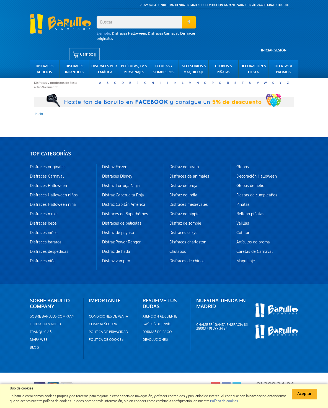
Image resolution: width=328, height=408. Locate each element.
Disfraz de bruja (183, 185)
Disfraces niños (44, 232)
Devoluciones (155, 339)
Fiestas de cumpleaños (256, 195)
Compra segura (103, 324)
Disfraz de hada (116, 251)
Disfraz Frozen (114, 167)
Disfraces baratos (45, 242)
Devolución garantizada (224, 5)
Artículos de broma (253, 242)
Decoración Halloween (256, 176)
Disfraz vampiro (116, 261)
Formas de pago (157, 332)
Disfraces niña (43, 261)
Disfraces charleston (187, 242)
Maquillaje (245, 261)
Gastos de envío (157, 324)
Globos (242, 167)
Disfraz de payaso (118, 232)
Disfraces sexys (183, 232)
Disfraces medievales (188, 204)
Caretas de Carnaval (254, 251)
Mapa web (39, 339)
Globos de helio (250, 185)
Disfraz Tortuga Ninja (121, 185)
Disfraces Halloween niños (54, 195)
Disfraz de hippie (184, 214)
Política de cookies (106, 339)
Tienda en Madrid (45, 324)
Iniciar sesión (273, 50)
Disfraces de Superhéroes (125, 214)
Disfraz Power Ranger (121, 242)
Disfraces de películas (121, 223)
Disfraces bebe (43, 223)
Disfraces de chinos (187, 261)
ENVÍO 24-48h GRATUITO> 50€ (268, 5)
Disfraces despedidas (49, 251)
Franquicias (40, 332)
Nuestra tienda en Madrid (181, 5)
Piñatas (243, 204)
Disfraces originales (48, 167)
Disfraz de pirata (184, 167)
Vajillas (242, 223)
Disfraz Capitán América (123, 204)
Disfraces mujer (44, 214)
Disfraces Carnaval (163, 33)
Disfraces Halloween (129, 33)
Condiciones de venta (108, 316)
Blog (34, 347)
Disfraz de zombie (185, 223)
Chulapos (177, 251)
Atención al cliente (160, 316)
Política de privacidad (108, 332)
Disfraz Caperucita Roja (123, 195)
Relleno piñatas (250, 214)
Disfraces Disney (117, 176)
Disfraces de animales (189, 176)
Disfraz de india (183, 195)
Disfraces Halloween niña (53, 204)
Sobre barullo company (52, 316)
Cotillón (243, 232)
